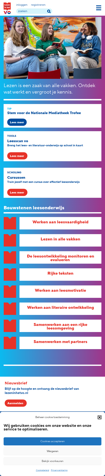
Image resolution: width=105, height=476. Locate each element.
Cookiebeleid (42, 470)
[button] (99, 417)
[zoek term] (34, 11)
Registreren (38, 5)
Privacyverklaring (59, 470)
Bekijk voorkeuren (53, 461)
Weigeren (52, 451)
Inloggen (21, 5)
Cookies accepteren (52, 441)
